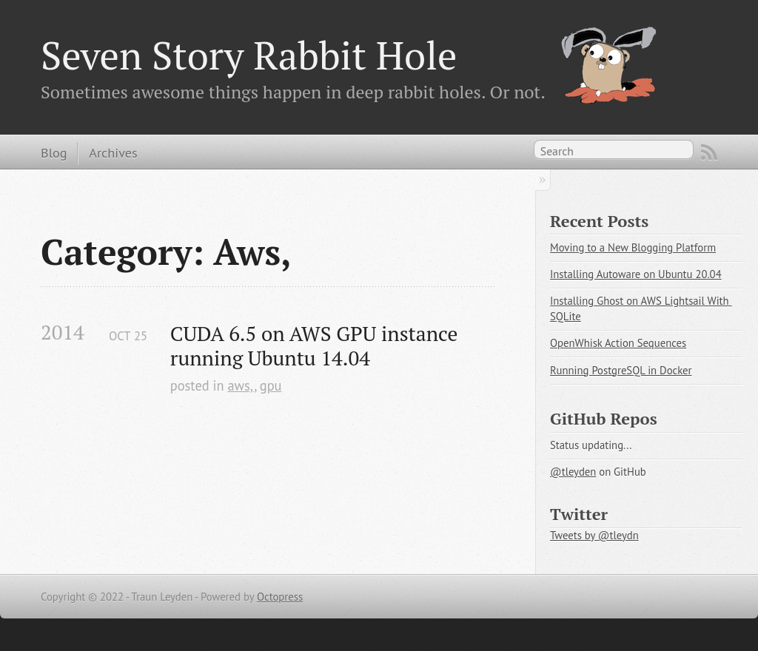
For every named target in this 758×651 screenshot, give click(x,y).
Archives (113, 152)
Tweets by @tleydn (594, 535)
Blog (54, 152)
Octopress (280, 597)
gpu (271, 385)
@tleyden (573, 472)
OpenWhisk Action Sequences (618, 343)
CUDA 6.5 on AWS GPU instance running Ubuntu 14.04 (316, 345)
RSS (709, 152)
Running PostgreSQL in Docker (621, 370)
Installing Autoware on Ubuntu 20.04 (636, 274)
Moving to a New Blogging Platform (633, 247)
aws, (240, 385)
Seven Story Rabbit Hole (249, 55)
